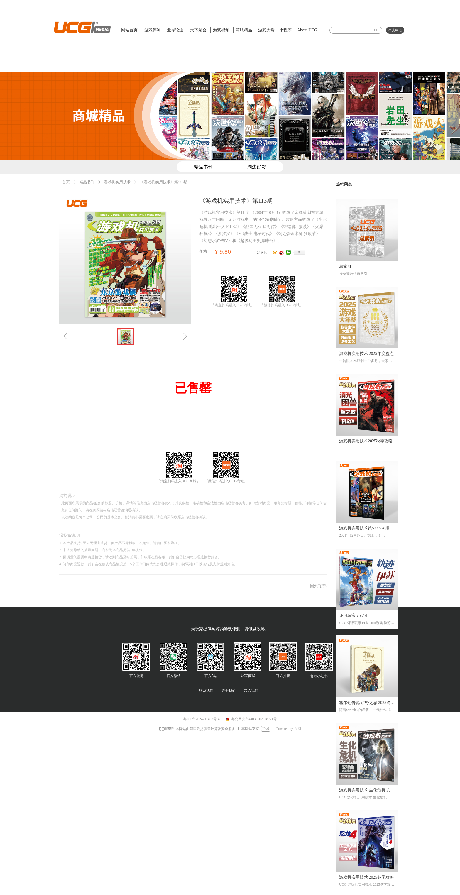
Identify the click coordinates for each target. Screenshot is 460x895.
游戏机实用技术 (117, 182)
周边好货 (256, 166)
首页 (66, 182)
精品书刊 (86, 182)
